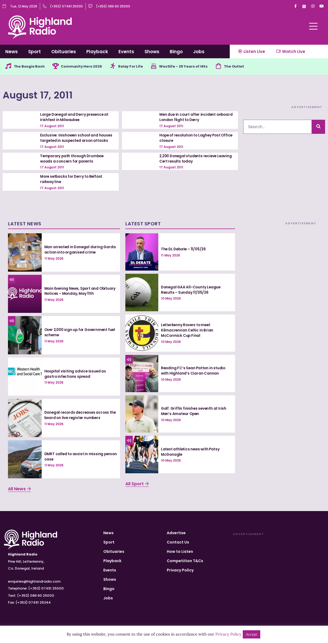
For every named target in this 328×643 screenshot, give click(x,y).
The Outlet (248, 66)
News (11, 51)
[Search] (318, 127)
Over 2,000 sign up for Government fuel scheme (77, 332)
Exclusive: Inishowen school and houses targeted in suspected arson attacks (77, 138)
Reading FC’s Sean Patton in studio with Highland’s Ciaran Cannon (194, 370)
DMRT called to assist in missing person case (74, 456)
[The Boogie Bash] (8, 67)
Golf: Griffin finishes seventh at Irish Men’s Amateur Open (194, 411)
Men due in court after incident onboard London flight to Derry (189, 117)
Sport (34, 51)
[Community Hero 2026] (59, 67)
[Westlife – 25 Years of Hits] (163, 67)
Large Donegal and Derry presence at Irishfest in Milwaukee (75, 117)
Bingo (176, 51)
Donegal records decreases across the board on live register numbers (78, 415)
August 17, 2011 (46, 95)
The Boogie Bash (31, 66)
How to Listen (180, 551)
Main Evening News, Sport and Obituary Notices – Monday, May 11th (79, 291)
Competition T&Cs (185, 560)
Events (126, 51)
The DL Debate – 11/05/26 (184, 249)
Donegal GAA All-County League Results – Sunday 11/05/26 (192, 289)
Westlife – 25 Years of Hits (194, 66)
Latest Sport (143, 223)
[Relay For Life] (120, 67)
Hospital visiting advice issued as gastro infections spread (76, 373)
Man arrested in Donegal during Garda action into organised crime (77, 249)
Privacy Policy (180, 570)
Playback (97, 51)
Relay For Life (139, 66)
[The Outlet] (231, 67)
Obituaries (63, 51)
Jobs (199, 51)
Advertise (176, 533)
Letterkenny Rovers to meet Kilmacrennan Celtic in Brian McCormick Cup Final (187, 330)
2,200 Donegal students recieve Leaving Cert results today (189, 159)
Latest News (24, 223)
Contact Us (178, 542)
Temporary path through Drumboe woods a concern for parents (73, 159)
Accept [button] (251, 634)
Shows (151, 51)
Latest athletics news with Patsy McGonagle (192, 451)
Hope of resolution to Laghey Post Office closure (191, 138)
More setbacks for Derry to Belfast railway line (73, 179)
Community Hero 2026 (87, 66)
